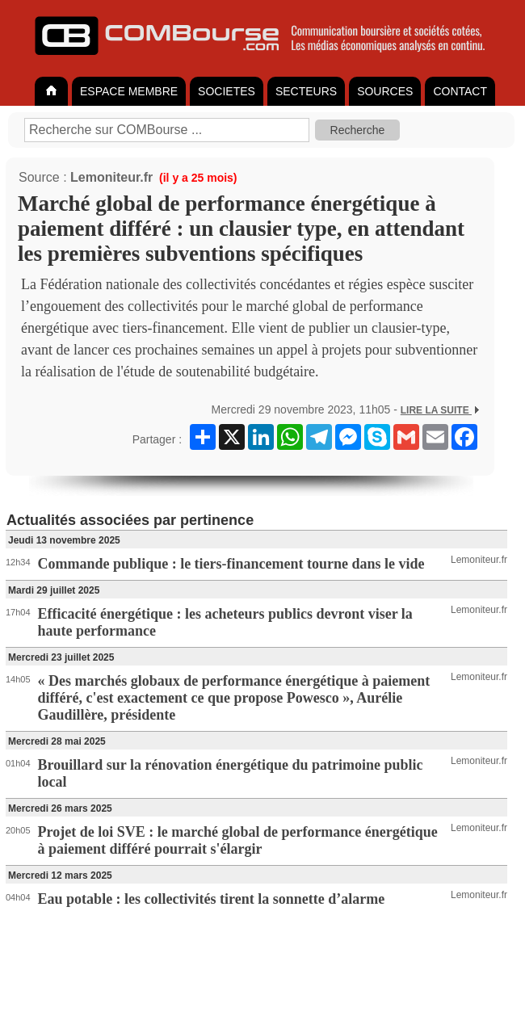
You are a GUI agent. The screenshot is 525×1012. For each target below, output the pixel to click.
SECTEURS (306, 91)
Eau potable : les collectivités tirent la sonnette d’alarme (211, 899)
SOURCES (385, 91)
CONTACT (460, 91)
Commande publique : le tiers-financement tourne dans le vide (231, 564)
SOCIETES (226, 91)
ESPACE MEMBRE (129, 91)
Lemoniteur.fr (111, 177)
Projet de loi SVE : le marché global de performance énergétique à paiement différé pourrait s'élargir (238, 840)
